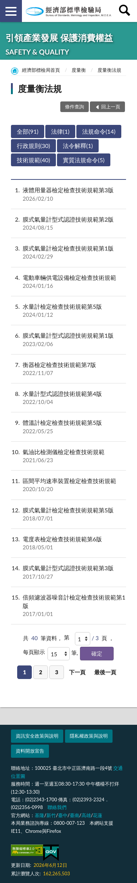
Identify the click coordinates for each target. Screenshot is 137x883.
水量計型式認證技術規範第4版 (68, 397)
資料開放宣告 (30, 751)
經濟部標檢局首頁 (41, 70)
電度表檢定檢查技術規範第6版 (68, 543)
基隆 (39, 815)
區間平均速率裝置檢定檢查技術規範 (68, 484)
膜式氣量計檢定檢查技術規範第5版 (68, 514)
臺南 (74, 815)
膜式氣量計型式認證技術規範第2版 (68, 223)
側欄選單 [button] (10, 11)
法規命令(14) (98, 131)
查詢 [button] (126, 11)
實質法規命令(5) (83, 159)
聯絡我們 (56, 807)
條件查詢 (74, 107)
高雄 (86, 815)
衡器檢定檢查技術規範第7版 (68, 368)
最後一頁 (105, 672)
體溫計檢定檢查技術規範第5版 (68, 426)
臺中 (63, 815)
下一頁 (77, 672)
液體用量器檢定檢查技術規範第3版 (68, 194)
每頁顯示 (34, 652)
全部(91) (27, 131)
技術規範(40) (33, 159)
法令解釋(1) (78, 145)
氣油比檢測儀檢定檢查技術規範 (68, 456)
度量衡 (79, 70)
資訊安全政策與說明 (37, 736)
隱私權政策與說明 (89, 736)
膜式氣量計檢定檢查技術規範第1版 (68, 252)
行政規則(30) (33, 145)
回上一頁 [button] (110, 107)
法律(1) (60, 131)
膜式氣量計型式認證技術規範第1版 (68, 339)
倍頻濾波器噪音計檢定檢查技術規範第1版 (68, 606)
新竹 (51, 815)
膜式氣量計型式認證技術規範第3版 (68, 572)
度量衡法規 (109, 70)
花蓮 (97, 815)
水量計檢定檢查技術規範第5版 (68, 310)
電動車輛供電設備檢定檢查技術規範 (68, 281)
